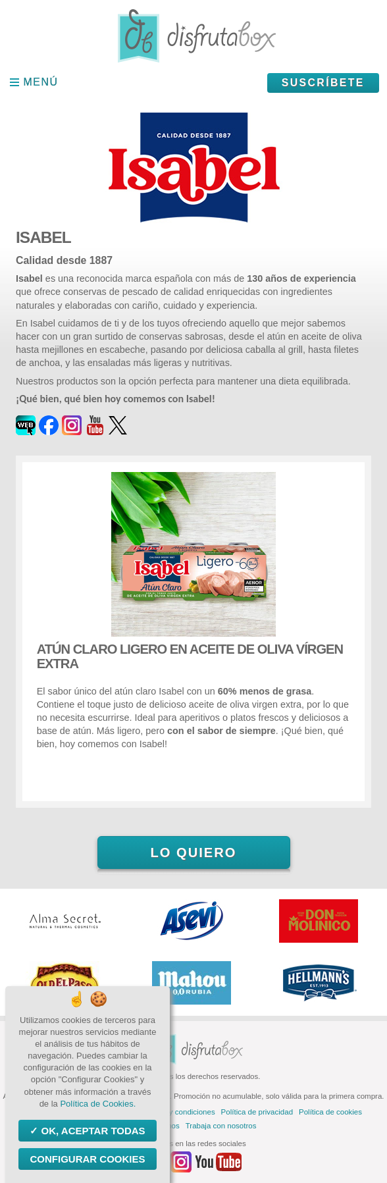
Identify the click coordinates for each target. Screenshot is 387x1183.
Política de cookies (330, 1112)
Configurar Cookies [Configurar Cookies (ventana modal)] (87, 1159)
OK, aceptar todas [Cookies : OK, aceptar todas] (91, 1130)
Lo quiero (193, 852)
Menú (41, 82)
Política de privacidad (257, 1112)
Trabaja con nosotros (221, 1126)
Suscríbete (323, 82)
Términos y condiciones (175, 1112)
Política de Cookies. (98, 1104)
